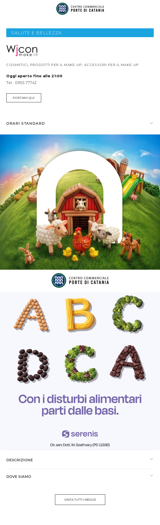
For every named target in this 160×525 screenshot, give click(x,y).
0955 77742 (26, 83)
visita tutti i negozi (80, 499)
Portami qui (23, 98)
